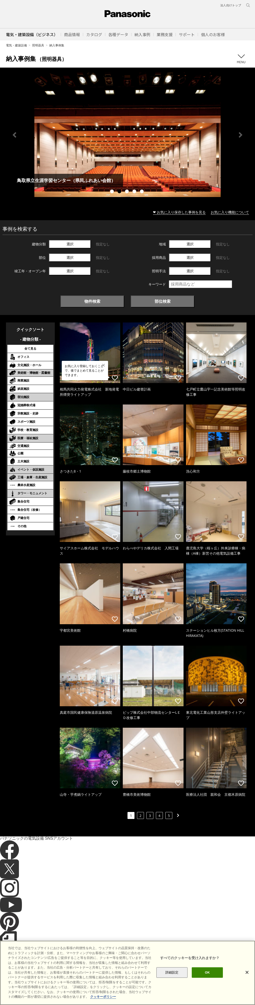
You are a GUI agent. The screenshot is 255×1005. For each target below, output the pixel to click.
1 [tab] (112, 192)
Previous (14, 135)
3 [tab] (127, 192)
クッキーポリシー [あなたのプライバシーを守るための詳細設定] (103, 997)
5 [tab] (142, 192)
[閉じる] (247, 972)
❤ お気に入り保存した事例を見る (179, 212)
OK (207, 972)
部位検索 (163, 301)
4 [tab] (134, 192)
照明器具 (38, 45)
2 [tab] (120, 192)
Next (241, 135)
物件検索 (92, 301)
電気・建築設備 (16, 45)
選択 (69, 244)
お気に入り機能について (230, 212)
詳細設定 (172, 972)
